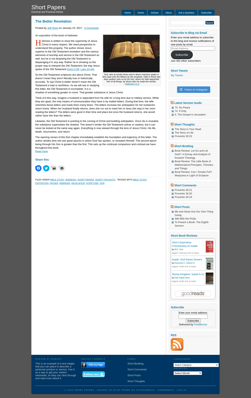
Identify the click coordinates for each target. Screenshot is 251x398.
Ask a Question (186, 12)
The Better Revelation (53, 21)
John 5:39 (73, 69)
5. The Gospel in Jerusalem (190, 114)
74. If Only (180, 111)
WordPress (165, 390)
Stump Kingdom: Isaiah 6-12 (188, 274)
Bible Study (57, 179)
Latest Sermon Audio (188, 102)
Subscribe (206, 12)
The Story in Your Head (188, 129)
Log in (181, 390)
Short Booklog (183, 146)
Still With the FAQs (185, 218)
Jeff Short (52, 28)
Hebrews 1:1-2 (132, 84)
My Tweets (177, 75)
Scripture (92, 183)
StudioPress (145, 390)
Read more (41, 151)
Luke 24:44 (86, 69)
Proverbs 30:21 (183, 189)
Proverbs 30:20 (183, 193)
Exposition (41, 183)
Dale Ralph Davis (182, 278)
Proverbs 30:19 (183, 197)
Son (102, 183)
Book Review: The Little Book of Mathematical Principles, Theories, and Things (194, 165)
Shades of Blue (108, 390)
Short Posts (182, 207)
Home (128, 12)
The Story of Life (184, 132)
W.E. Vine (179, 249)
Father (54, 183)
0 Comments (91, 28)
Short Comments (185, 185)
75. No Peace (182, 107)
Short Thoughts (105, 179)
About (168, 12)
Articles (154, 12)
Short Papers (48, 7)
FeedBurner (200, 324)
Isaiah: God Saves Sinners (187, 259)
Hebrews (70, 179)
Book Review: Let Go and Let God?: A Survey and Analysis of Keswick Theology (192, 154)
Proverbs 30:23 (183, 136)
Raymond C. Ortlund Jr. (185, 263)
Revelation (78, 183)
